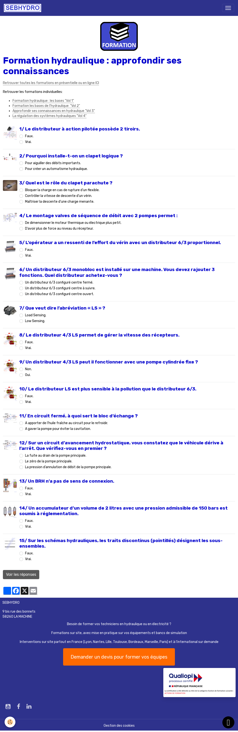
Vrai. (28, 142)
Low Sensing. (35, 321)
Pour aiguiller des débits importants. (53, 163)
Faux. (29, 136)
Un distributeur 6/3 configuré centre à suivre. (60, 288)
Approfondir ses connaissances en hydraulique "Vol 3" (54, 111)
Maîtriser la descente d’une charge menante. (59, 202)
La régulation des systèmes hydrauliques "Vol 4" (49, 116)
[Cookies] (10, 722)
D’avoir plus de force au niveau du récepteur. (59, 229)
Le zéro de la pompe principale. (48, 461)
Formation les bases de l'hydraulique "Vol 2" (46, 106)
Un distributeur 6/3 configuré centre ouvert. (59, 294)
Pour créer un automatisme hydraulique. (56, 169)
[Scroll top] (228, 722)
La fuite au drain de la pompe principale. (55, 455)
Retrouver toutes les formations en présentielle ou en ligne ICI (51, 83)
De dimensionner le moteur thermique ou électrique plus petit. (73, 223)
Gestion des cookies (119, 726)
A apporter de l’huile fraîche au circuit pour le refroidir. (66, 423)
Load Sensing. (35, 315)
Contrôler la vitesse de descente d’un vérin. (58, 196)
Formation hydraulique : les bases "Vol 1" (43, 101)
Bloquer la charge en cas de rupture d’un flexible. (62, 190)
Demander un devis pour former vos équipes (119, 657)
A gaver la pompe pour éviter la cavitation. (58, 429)
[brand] (23, 8)
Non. (28, 369)
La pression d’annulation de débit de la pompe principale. (68, 467)
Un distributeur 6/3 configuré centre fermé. (59, 282)
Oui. (28, 375)
